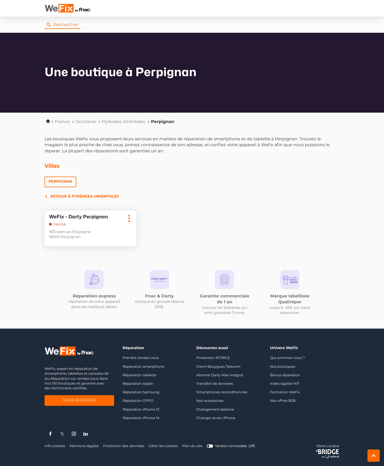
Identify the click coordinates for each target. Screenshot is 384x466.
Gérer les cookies (163, 446)
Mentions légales (84, 446)
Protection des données (124, 446)
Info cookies (55, 446)
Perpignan (60, 181)
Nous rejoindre (79, 401)
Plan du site (192, 446)
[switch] (231, 446)
